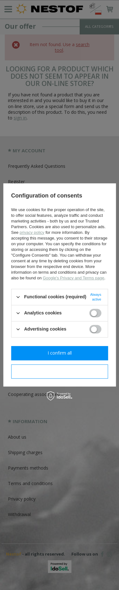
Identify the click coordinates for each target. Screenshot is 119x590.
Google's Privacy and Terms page (73, 278)
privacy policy (32, 232)
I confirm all (60, 353)
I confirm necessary (59, 371)
